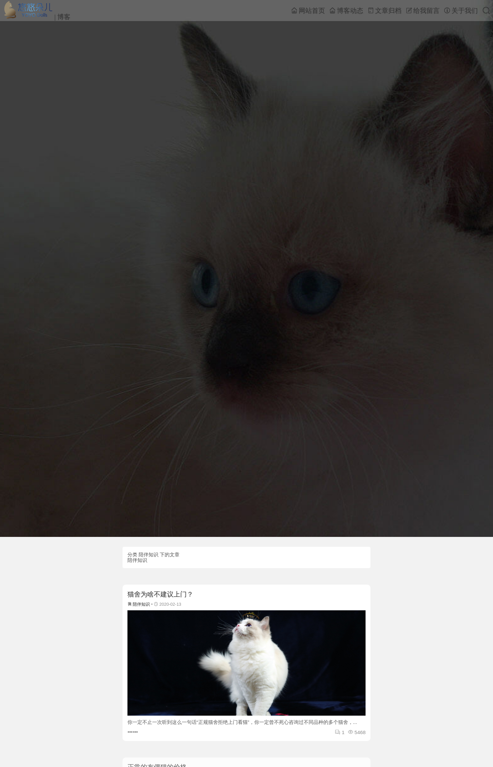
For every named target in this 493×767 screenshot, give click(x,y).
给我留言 (423, 10)
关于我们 (461, 10)
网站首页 (308, 10)
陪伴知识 (141, 604)
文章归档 (384, 10)
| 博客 (36, 10)
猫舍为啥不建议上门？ (160, 594)
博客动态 (346, 10)
